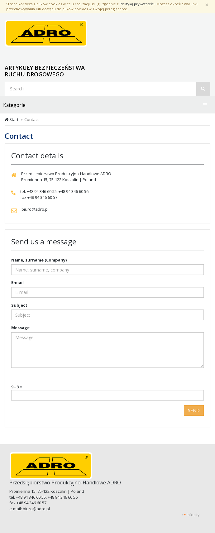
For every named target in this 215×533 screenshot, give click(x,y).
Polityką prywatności (137, 4)
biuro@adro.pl (36, 508)
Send (194, 410)
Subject (19, 305)
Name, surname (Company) (39, 260)
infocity (193, 514)
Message (20, 327)
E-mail (17, 282)
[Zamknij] (207, 5)
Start (11, 119)
